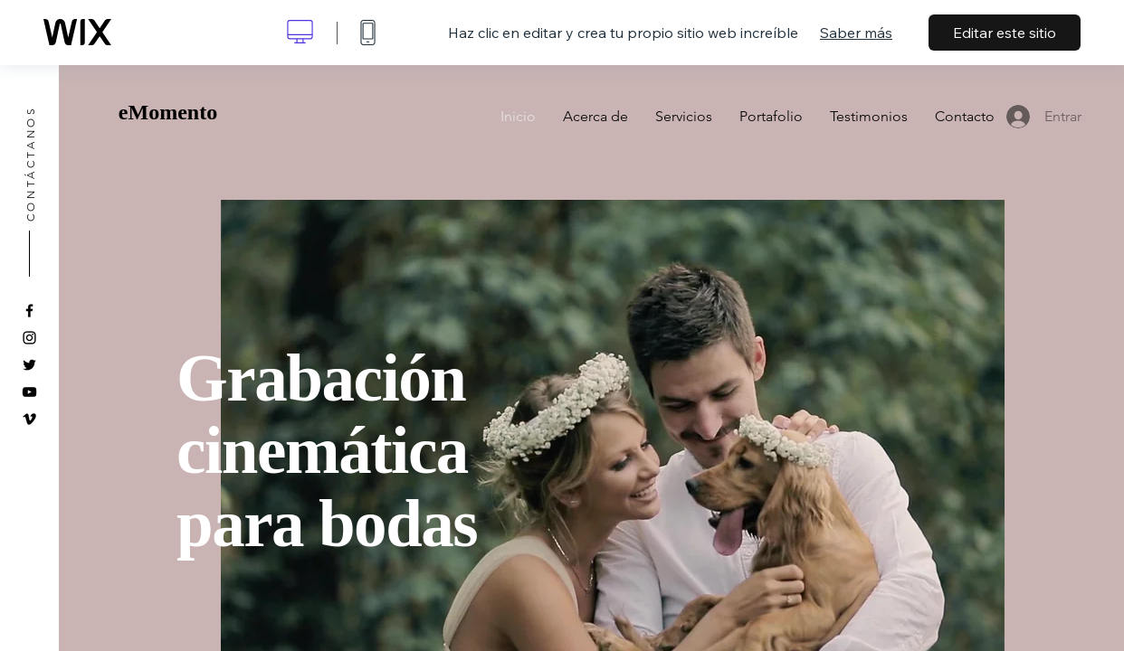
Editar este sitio (1004, 33)
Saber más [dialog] (856, 33)
